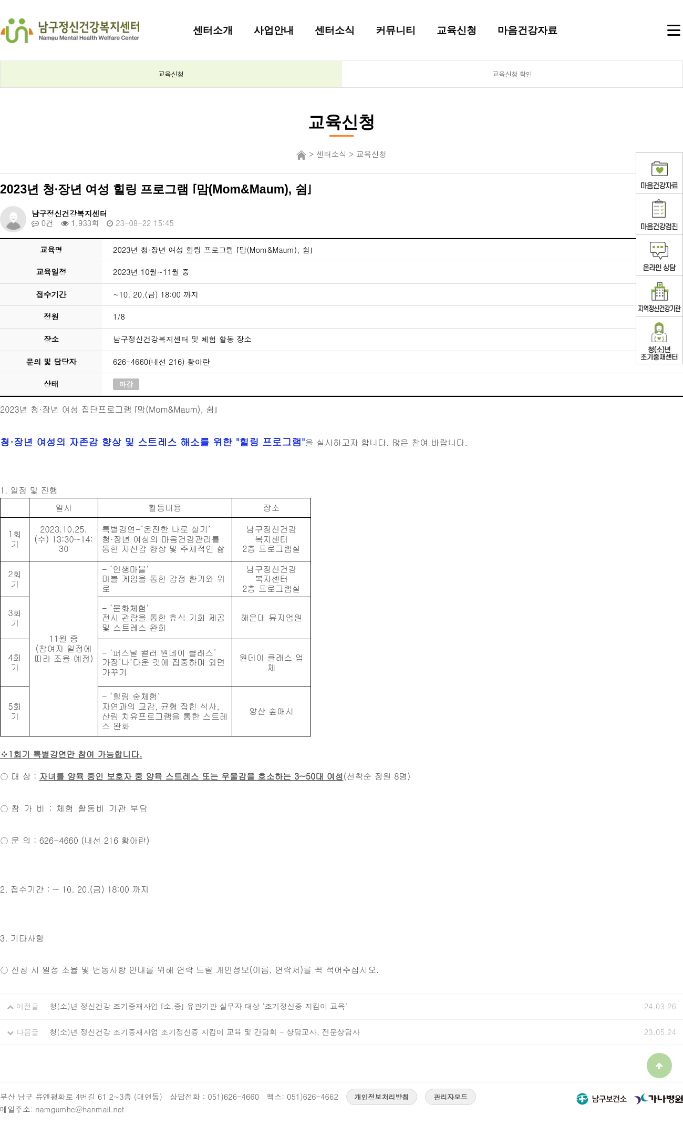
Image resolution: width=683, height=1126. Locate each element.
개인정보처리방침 (382, 1097)
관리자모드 (450, 1097)
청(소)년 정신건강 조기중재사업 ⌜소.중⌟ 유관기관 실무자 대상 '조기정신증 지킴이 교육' (198, 1006)
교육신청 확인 (512, 74)
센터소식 (335, 30)
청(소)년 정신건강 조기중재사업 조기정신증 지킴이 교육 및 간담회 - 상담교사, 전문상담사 (204, 1032)
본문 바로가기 (0, 0)
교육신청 (457, 30)
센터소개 (213, 30)
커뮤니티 (396, 30)
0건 (43, 223)
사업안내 (274, 30)
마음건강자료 (527, 30)
